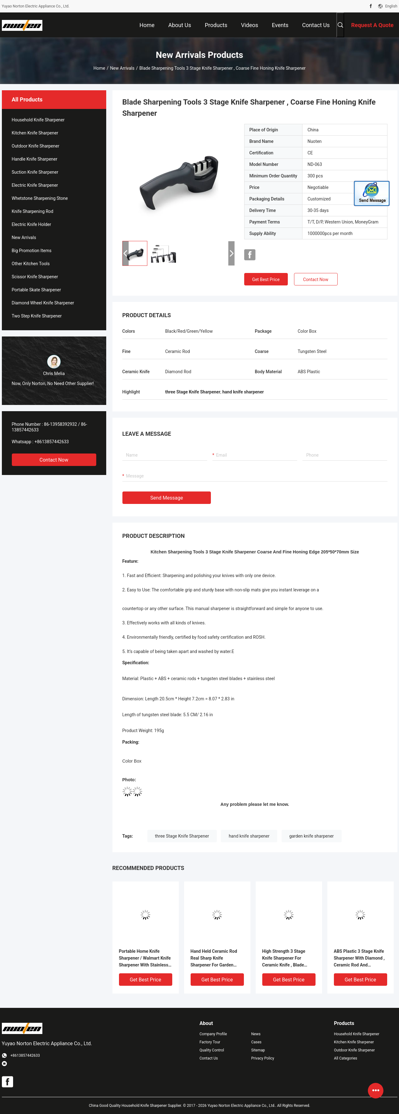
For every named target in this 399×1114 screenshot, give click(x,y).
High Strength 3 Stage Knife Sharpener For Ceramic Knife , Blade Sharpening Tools (284, 958)
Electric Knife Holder (31, 224)
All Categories (345, 1058)
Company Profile (213, 1034)
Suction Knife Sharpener (35, 172)
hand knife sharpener (249, 836)
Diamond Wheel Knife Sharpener (43, 302)
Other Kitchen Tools (31, 263)
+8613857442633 (52, 441)
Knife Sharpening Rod (33, 211)
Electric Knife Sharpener (35, 185)
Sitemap (258, 1050)
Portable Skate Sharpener (36, 289)
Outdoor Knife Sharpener (35, 145)
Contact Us (209, 1058)
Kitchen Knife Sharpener (35, 132)
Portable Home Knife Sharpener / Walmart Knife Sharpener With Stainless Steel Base (145, 958)
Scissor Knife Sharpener (35, 276)
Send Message (166, 498)
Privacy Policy (262, 1058)
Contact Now (54, 460)
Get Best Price (265, 279)
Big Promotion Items (32, 250)
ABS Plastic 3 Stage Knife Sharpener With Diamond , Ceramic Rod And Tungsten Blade (359, 958)
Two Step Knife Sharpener (37, 315)
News (255, 1034)
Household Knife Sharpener (38, 119)
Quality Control (212, 1050)
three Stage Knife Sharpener (182, 836)
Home (99, 68)
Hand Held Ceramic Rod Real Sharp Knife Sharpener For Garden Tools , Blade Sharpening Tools (215, 958)
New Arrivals (122, 68)
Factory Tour (210, 1042)
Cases (256, 1042)
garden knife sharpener (311, 836)
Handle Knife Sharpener (34, 159)
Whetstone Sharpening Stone (40, 198)
